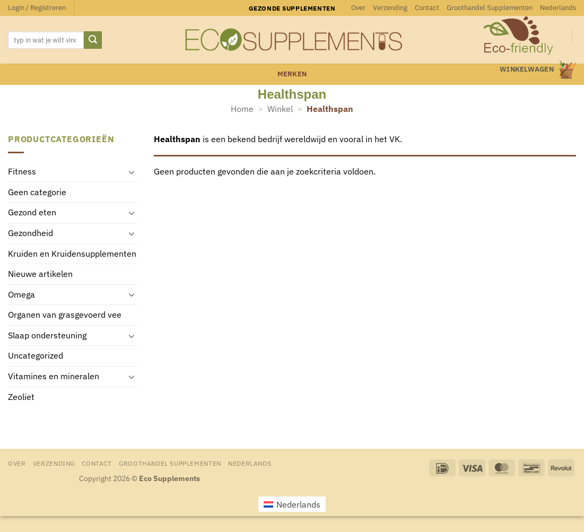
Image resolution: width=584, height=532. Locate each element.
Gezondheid (30, 233)
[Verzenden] (93, 40)
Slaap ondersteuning (47, 335)
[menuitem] (558, 8)
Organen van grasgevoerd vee (64, 315)
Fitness (22, 172)
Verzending (390, 7)
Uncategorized (35, 356)
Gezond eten (32, 212)
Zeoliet (21, 396)
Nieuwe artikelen (40, 274)
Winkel (280, 108)
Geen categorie (37, 192)
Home (242, 108)
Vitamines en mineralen (53, 376)
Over (358, 7)
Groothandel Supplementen (490, 7)
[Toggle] (131, 171)
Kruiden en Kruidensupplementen (72, 253)
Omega (21, 294)
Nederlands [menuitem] (298, 504)
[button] (37, 8)
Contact (427, 7)
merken (292, 74)
